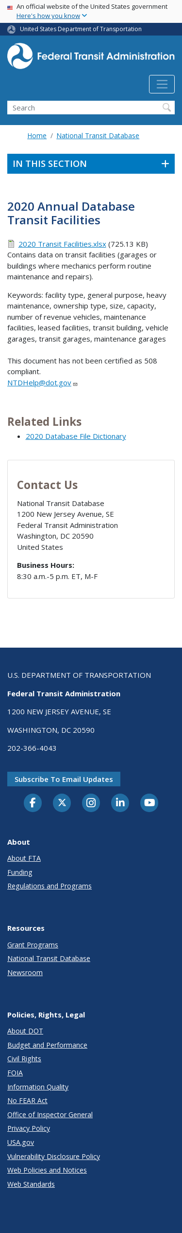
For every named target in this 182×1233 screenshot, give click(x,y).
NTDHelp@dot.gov (42, 382)
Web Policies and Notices (47, 1170)
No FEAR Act (27, 1100)
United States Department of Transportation (81, 29)
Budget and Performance (47, 1045)
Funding (20, 872)
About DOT (25, 1030)
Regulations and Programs (49, 885)
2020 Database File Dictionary (76, 436)
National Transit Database (97, 135)
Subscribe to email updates (64, 779)
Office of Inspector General (50, 1114)
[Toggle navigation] (162, 84)
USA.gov (20, 1142)
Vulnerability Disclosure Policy (53, 1156)
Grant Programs (32, 944)
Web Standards (31, 1184)
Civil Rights (24, 1058)
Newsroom (25, 972)
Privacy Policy (28, 1128)
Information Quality (37, 1086)
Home (37, 135)
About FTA (24, 858)
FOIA (15, 1072)
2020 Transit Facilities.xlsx (62, 244)
